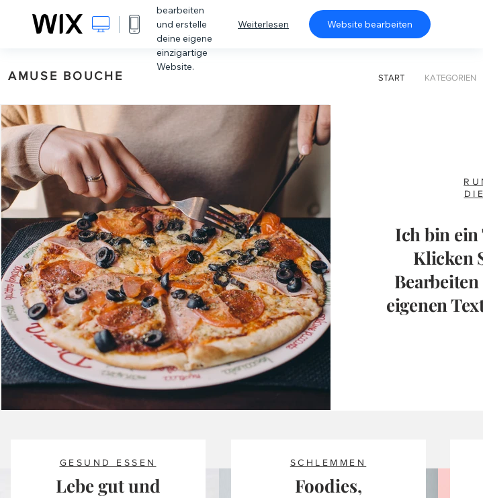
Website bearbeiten (369, 24)
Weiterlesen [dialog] (263, 24)
